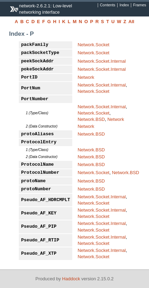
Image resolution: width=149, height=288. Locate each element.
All (131, 21)
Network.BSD (91, 119)
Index (124, 5)
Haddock (71, 278)
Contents (107, 5)
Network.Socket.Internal (101, 61)
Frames (139, 5)
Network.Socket (93, 44)
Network (85, 77)
